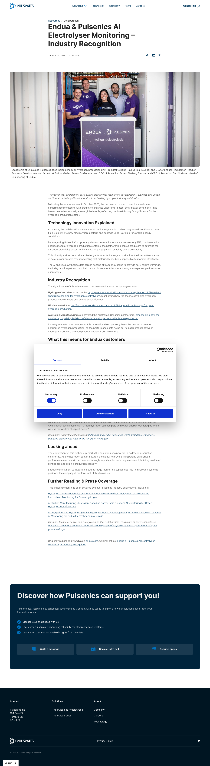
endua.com (92, 541)
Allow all (150, 413)
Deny (59, 413)
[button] (79, 6)
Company (114, 5)
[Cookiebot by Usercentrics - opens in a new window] (159, 349)
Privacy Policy (105, 741)
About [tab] (152, 360)
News (128, 5)
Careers (140, 5)
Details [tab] (105, 360)
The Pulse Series (61, 715)
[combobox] (11, 763)
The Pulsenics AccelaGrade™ (68, 709)
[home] (22, 6)
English (8, 763)
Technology (97, 5)
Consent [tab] (57, 360)
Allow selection (105, 413)
